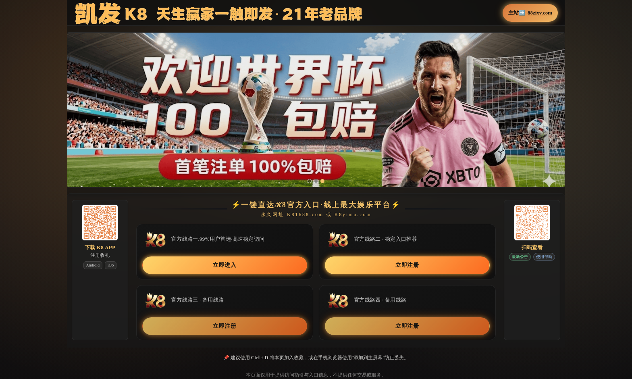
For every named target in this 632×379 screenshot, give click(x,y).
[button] (316, 115)
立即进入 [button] (225, 265)
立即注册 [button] (407, 265)
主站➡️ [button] (530, 13)
